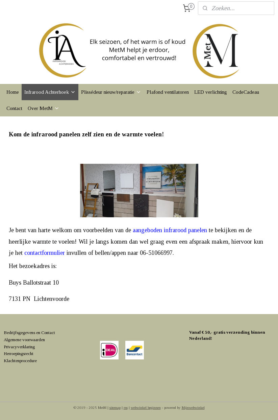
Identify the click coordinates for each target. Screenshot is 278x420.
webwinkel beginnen (146, 407)
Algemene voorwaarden (24, 339)
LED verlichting (210, 92)
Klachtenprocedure (20, 360)
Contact (14, 108)
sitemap (115, 407)
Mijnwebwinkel (193, 407)
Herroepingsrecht (18, 353)
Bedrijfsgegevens (19, 332)
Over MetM (43, 108)
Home (12, 92)
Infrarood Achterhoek (50, 92)
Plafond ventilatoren (168, 92)
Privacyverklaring (19, 346)
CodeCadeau (245, 92)
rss (126, 407)
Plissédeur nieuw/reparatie (111, 92)
